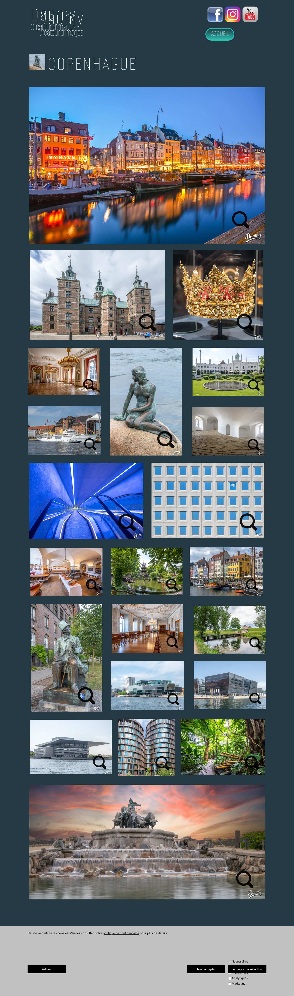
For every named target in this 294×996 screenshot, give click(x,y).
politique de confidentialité (121, 933)
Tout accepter (206, 969)
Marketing (238, 984)
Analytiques (240, 978)
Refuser (46, 969)
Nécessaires (240, 961)
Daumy (53, 14)
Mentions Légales (194, 987)
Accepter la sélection (247, 969)
